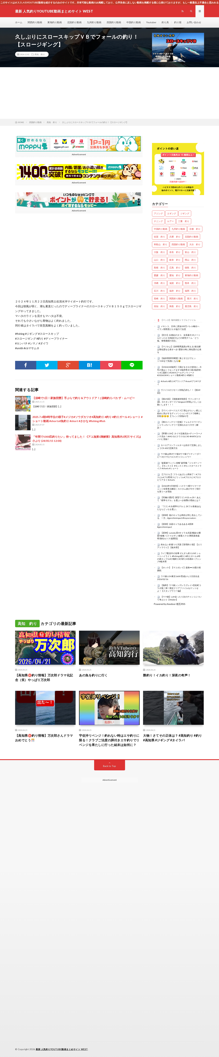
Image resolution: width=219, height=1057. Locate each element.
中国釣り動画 (133, 22)
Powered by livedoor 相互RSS (169, 603)
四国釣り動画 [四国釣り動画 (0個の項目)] (178, 244)
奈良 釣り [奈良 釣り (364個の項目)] (175, 252)
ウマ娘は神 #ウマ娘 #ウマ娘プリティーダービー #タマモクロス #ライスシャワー (179, 455)
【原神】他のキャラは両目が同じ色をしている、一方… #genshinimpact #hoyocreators (179, 516)
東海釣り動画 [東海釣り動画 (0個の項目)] (191, 275)
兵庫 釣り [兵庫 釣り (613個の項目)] (175, 236)
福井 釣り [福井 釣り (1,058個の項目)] (175, 290)
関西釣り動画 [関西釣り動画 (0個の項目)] (176, 298)
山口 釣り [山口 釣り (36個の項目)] (159, 259)
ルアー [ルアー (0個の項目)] (170, 221)
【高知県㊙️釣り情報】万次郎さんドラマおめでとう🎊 (44, 738)
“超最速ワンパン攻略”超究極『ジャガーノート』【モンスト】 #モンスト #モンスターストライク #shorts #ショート (179, 466)
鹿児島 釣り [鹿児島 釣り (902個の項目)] (191, 306)
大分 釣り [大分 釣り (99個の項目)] (194, 244)
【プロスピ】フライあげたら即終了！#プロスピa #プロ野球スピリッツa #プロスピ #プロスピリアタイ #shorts (179, 477)
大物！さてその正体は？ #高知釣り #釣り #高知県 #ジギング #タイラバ (172, 738)
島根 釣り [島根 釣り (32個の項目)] (159, 267)
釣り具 (165, 22)
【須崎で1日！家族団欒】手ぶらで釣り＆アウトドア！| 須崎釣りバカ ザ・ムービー (83, 398)
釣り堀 (177, 22)
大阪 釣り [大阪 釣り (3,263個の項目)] (159, 252)
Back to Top (109, 766)
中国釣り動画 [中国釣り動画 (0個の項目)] (160, 229)
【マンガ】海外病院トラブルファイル (178, 320)
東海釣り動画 (54, 22)
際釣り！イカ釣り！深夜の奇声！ (167, 675)
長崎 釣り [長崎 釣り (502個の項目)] (159, 298)
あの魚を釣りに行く (93, 675)
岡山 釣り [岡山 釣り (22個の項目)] (190, 259)
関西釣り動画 (35, 22)
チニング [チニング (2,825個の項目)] (158, 221)
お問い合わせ (194, 22)
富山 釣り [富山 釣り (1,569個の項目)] (190, 252)
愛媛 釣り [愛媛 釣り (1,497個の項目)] (159, 275)
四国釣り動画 (114, 22)
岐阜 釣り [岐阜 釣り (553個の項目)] (175, 259)
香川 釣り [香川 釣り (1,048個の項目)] (192, 298)
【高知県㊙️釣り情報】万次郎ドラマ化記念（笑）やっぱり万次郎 (44, 677)
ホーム (18, 22)
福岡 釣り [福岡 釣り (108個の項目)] (190, 290)
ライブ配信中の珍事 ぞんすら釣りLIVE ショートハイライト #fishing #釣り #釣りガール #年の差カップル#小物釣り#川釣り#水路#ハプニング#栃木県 (179, 557)
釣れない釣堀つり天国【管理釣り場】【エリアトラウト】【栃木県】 (179, 546)
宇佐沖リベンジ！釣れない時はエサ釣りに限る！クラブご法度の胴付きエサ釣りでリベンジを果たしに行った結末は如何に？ (109, 740)
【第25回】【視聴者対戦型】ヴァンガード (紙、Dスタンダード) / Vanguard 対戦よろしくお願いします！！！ (179, 402)
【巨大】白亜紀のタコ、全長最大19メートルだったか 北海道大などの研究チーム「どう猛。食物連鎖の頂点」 (178, 338)
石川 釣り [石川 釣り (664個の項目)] (159, 290)
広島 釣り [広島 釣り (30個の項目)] (175, 267)
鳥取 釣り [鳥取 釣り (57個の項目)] (175, 306)
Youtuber (151, 22)
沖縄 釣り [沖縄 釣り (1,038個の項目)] (159, 283)
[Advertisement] (110, 93)
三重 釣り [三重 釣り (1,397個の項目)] (183, 221)
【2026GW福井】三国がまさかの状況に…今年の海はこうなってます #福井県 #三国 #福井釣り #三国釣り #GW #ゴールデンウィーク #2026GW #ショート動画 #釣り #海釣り (179, 371)
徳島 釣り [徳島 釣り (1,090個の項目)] (190, 267)
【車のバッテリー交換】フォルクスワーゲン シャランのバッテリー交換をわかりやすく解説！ (179, 425)
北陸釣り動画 (74, 22)
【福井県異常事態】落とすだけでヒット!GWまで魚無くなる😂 (176, 359)
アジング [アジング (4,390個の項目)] (158, 213)
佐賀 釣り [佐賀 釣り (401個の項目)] (159, 236)
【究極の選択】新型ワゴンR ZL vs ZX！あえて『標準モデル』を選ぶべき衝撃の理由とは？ (179, 499)
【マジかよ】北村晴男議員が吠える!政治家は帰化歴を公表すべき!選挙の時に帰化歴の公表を (179, 349)
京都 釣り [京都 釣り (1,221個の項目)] (194, 229)
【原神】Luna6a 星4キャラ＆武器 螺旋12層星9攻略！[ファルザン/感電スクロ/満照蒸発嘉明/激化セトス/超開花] (179, 536)
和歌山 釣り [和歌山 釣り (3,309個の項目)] (160, 244)
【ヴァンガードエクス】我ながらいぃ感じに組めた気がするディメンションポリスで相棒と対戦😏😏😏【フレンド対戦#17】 (179, 413)
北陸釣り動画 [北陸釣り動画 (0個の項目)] (191, 236)
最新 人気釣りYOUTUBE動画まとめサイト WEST (62, 1049)
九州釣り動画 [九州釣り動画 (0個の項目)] (178, 229)
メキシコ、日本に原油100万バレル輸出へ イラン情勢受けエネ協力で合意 (179, 327)
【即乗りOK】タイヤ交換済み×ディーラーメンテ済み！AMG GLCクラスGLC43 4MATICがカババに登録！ (179, 436)
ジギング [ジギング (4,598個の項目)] (184, 213)
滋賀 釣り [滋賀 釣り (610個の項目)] (175, 283)
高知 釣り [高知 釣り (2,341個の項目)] (159, 306)
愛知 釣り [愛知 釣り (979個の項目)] (175, 275)
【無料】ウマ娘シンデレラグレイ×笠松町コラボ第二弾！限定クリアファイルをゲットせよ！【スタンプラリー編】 (179, 588)
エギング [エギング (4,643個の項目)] (171, 213)
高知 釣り (40, 54)
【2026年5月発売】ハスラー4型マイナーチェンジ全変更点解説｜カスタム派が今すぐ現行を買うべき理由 (179, 489)
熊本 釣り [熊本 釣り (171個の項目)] (190, 283)
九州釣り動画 (94, 22)
